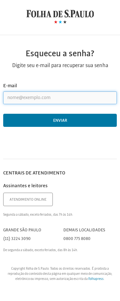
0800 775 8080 (77, 238)
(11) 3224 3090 (17, 238)
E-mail (10, 86)
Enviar (60, 120)
